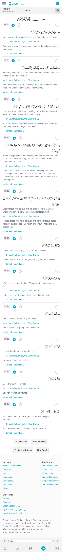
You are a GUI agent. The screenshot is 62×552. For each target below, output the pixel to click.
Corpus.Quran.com (50, 481)
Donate (6, 498)
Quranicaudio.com (50, 466)
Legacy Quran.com (50, 477)
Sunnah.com (48, 473)
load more (22, 441)
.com (18, 3)
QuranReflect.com (50, 484)
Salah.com (47, 469)
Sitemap (6, 502)
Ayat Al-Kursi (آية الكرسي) (14, 509)
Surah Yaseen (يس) (12, 506)
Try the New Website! (12, 466)
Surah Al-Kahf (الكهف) (13, 513)
